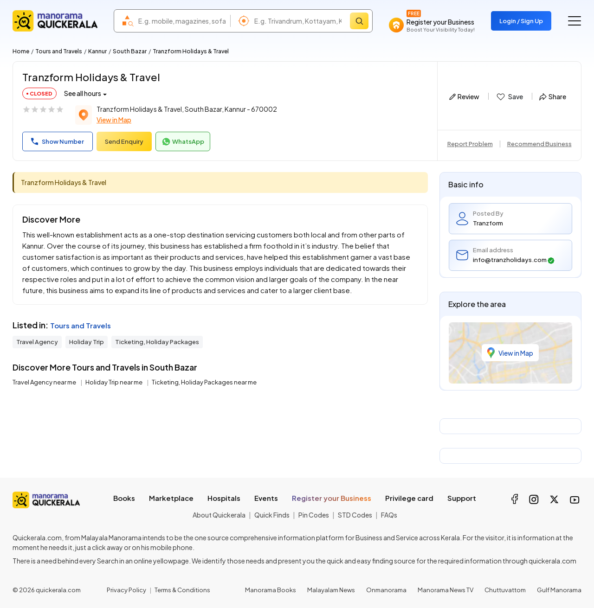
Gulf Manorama (559, 590)
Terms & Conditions (182, 590)
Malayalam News (331, 590)
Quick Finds (272, 515)
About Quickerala (219, 515)
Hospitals (223, 497)
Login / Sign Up (521, 21)
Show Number (57, 141)
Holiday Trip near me (114, 382)
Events (266, 497)
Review (464, 96)
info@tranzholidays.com (514, 260)
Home (21, 51)
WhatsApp (182, 142)
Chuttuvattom (505, 590)
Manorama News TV (445, 590)
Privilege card (409, 497)
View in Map (114, 119)
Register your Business (331, 497)
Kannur (97, 51)
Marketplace (171, 497)
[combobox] (182, 21)
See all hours (82, 93)
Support (461, 497)
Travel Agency (37, 342)
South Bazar (130, 51)
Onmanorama (386, 590)
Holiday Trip (86, 342)
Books (124, 497)
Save (509, 97)
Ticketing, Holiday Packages (157, 342)
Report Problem (470, 143)
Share (552, 96)
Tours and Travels (58, 51)
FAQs (389, 515)
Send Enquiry (124, 141)
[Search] (359, 21)
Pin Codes (313, 515)
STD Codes (355, 515)
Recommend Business (539, 143)
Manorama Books (270, 590)
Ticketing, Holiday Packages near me (204, 382)
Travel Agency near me (45, 382)
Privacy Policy (126, 590)
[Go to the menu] (574, 21)
